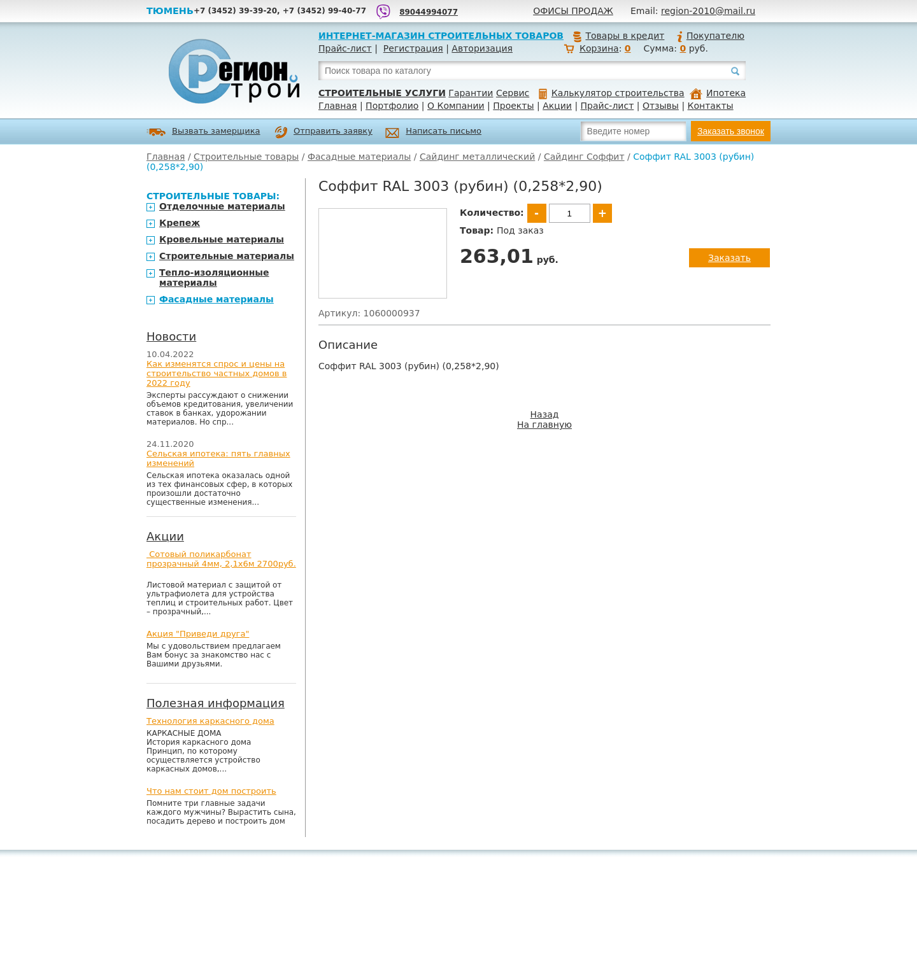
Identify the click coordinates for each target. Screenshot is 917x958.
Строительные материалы (226, 256)
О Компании (456, 106)
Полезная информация (215, 703)
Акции (557, 106)
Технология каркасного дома (210, 721)
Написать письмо (433, 132)
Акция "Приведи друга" (197, 633)
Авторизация (482, 48)
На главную (544, 424)
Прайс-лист (345, 48)
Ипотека (718, 93)
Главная (337, 106)
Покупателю (710, 36)
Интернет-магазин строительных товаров (441, 36)
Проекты (513, 106)
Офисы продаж (573, 11)
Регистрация (413, 48)
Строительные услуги (382, 93)
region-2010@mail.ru (708, 11)
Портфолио (392, 106)
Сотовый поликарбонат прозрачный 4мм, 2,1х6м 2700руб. (221, 558)
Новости (171, 336)
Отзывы (661, 106)
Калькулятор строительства (612, 93)
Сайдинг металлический (477, 156)
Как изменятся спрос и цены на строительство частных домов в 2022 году (216, 373)
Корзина (599, 48)
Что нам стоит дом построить (211, 791)
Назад (544, 414)
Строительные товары (246, 156)
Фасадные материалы (359, 156)
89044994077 (428, 12)
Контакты (711, 106)
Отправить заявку (323, 132)
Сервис (512, 93)
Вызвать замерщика (203, 132)
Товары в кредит (618, 36)
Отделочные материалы (222, 206)
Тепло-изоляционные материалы (214, 277)
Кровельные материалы (221, 239)
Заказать (729, 258)
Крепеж (179, 223)
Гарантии (470, 93)
